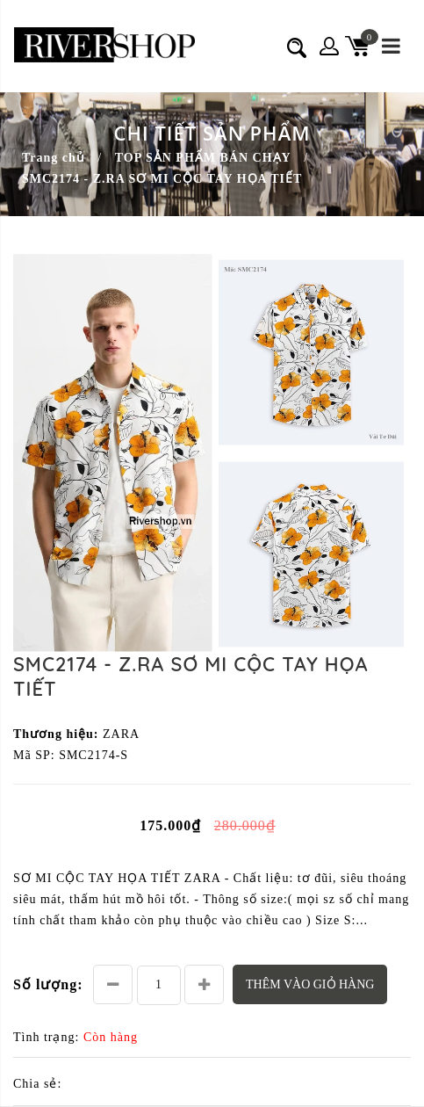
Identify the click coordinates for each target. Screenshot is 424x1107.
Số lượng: (48, 984)
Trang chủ (53, 157)
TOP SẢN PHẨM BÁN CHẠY (203, 157)
